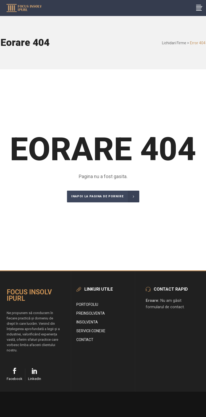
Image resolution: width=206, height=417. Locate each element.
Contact (84, 340)
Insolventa (87, 322)
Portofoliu (87, 304)
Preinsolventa (90, 313)
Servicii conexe (90, 331)
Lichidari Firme (174, 43)
